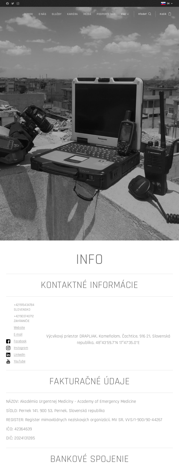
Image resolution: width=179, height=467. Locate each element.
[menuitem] (31, 14)
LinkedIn (19, 355)
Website (19, 327)
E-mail (18, 334)
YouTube (19, 361)
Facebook (20, 341)
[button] (144, 14)
